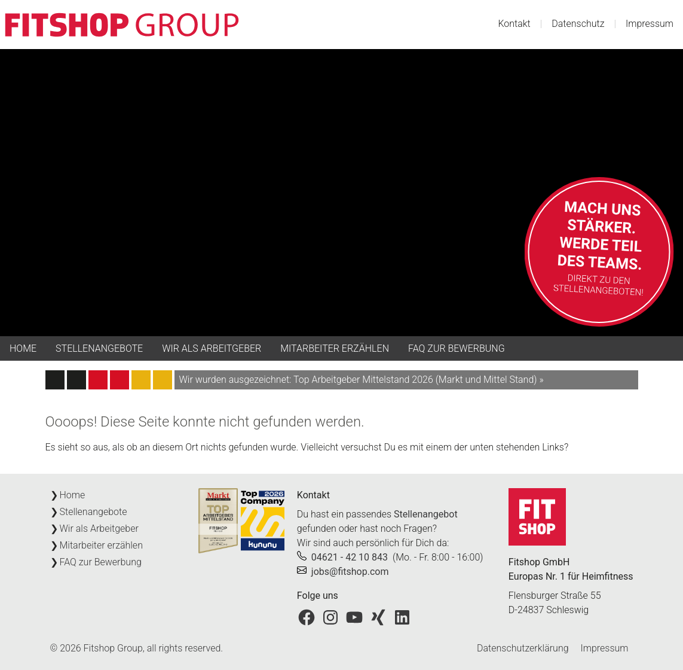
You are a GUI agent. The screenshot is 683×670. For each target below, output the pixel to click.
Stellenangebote (99, 348)
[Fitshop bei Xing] (378, 616)
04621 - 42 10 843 (349, 557)
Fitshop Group (113, 648)
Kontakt (514, 23)
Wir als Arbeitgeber (211, 348)
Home (23, 348)
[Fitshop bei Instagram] (330, 616)
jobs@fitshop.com (350, 571)
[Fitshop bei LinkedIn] (402, 616)
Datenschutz (578, 23)
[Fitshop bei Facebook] (306, 616)
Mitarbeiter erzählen (334, 348)
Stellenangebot (426, 514)
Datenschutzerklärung (523, 648)
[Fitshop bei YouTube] (354, 616)
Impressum (649, 23)
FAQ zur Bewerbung (456, 348)
